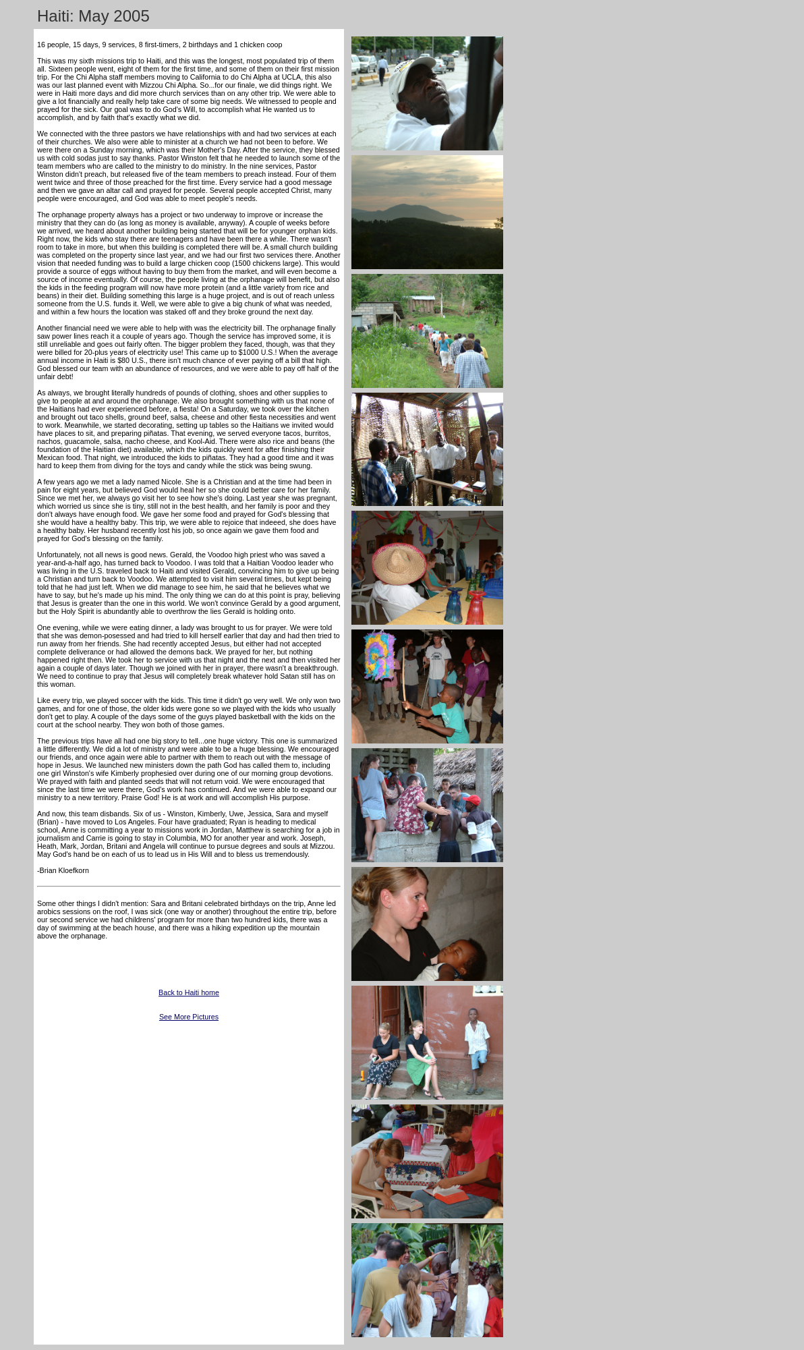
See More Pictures (189, 1017)
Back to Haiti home (189, 992)
